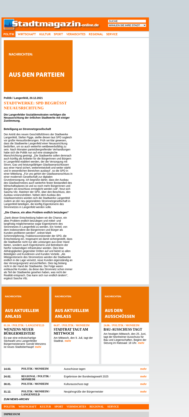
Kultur (45, 406)
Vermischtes (76, 406)
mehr (38, 346)
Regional (96, 406)
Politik (9, 406)
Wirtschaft (27, 406)
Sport (58, 406)
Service (113, 406)
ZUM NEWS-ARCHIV (16, 399)
